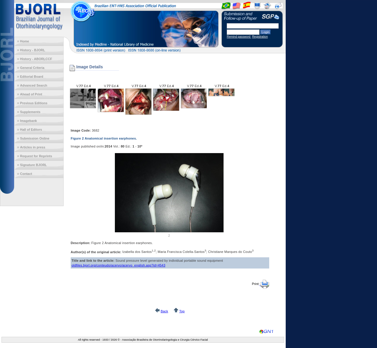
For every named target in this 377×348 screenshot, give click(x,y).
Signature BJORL (33, 165)
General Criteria (32, 67)
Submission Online (34, 138)
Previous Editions (33, 103)
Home (24, 41)
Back (164, 311)
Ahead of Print (31, 94)
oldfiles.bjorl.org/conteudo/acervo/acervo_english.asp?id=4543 (118, 265)
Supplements (30, 112)
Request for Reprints (36, 156)
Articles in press (32, 147)
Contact (26, 173)
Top (181, 311)
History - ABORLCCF (36, 59)
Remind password (239, 36)
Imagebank (28, 120)
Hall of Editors (31, 129)
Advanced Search (33, 85)
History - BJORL (32, 50)
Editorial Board (31, 76)
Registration (260, 36)
